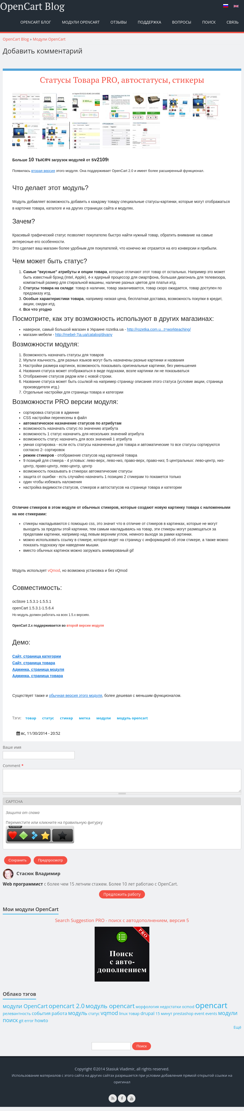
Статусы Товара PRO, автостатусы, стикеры (122, 79)
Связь (232, 22)
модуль (77, 1017)
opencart (211, 1009)
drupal (147, 1017)
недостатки (170, 1010)
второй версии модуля (85, 625)
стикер (66, 718)
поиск (10, 1024)
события (41, 1017)
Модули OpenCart (80, 22)
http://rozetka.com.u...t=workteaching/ (159, 329)
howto (41, 1024)
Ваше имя (12, 747)
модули (103, 718)
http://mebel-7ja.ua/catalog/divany (83, 334)
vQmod (54, 570)
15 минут (163, 1017)
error (28, 1024)
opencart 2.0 (67, 1010)
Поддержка (149, 22)
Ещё (237, 1031)
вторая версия (43, 171)
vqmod (109, 1017)
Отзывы (119, 22)
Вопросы (181, 22)
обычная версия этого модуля (75, 695)
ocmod (188, 1010)
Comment (13, 765)
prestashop (183, 1017)
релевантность (17, 1017)
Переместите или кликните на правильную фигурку (54, 826)
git (21, 1024)
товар (30, 718)
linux (123, 1017)
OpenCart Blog (32, 6)
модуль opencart (132, 718)
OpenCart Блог (36, 22)
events (211, 1017)
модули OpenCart (25, 1010)
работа (59, 1017)
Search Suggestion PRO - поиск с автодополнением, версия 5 (122, 924)
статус (48, 718)
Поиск (209, 22)
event (199, 1017)
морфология (147, 1010)
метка (84, 718)
